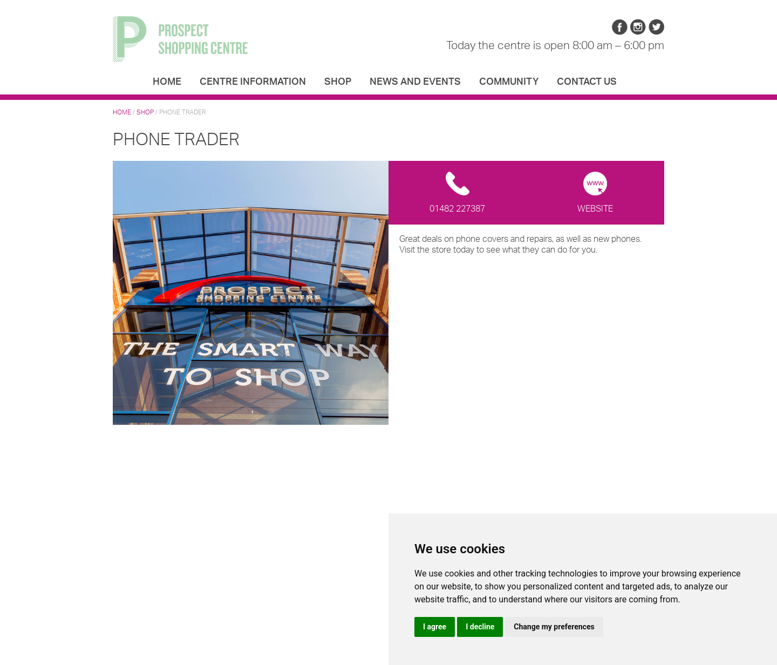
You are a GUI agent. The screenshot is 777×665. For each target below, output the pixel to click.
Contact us (587, 81)
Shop (337, 81)
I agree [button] (434, 626)
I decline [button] (480, 626)
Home (167, 81)
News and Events (415, 81)
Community (509, 81)
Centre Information (253, 81)
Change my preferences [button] (554, 626)
